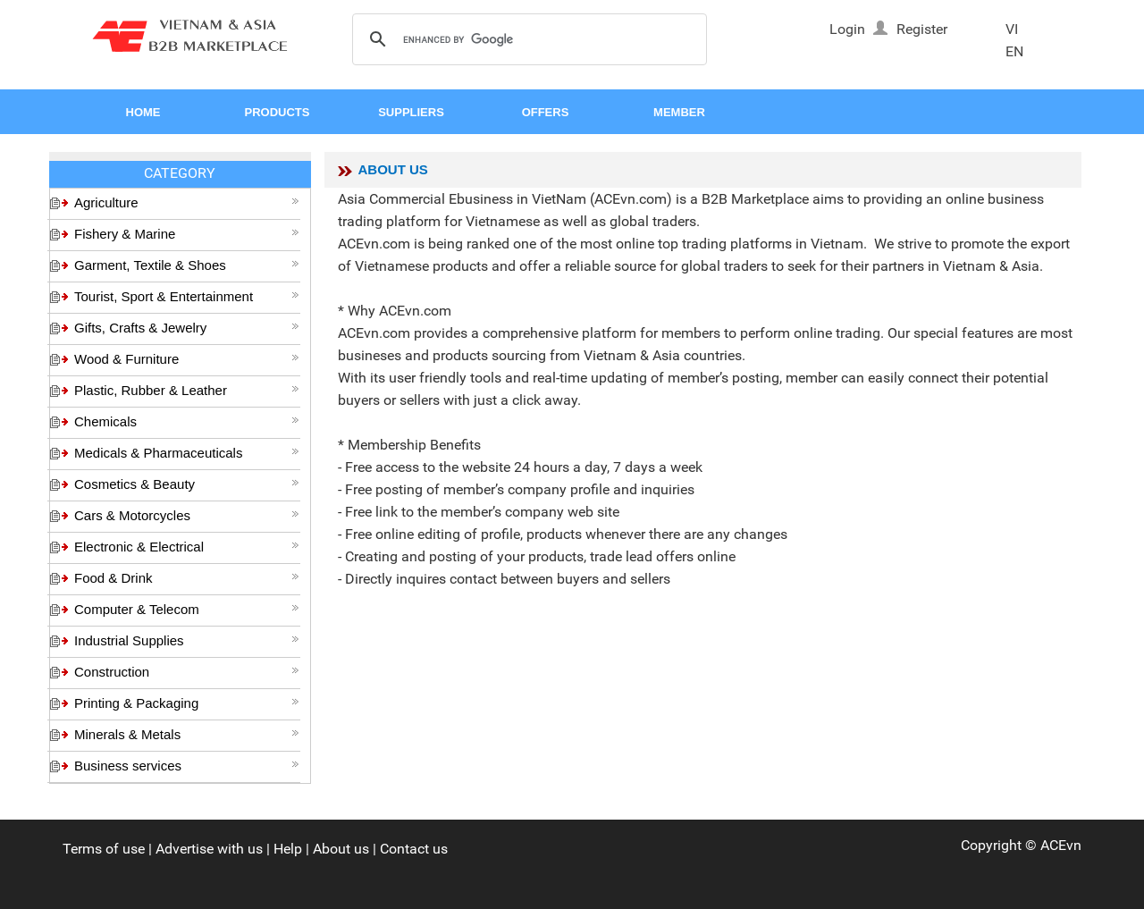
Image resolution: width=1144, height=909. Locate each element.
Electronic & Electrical (186, 546)
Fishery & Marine (186, 233)
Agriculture (186, 202)
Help (287, 848)
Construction (186, 671)
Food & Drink (186, 577)
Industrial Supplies (186, 640)
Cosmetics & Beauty (186, 484)
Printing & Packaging (186, 703)
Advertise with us (209, 848)
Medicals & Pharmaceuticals (186, 452)
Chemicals (186, 421)
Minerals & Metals (186, 734)
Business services (186, 765)
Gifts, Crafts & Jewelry (186, 327)
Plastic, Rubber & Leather (186, 390)
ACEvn (1060, 845)
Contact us (414, 848)
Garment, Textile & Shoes (186, 265)
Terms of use (104, 848)
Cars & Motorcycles (186, 515)
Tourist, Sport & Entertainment (186, 296)
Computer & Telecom (186, 609)
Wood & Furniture (186, 358)
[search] (527, 40)
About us (341, 848)
